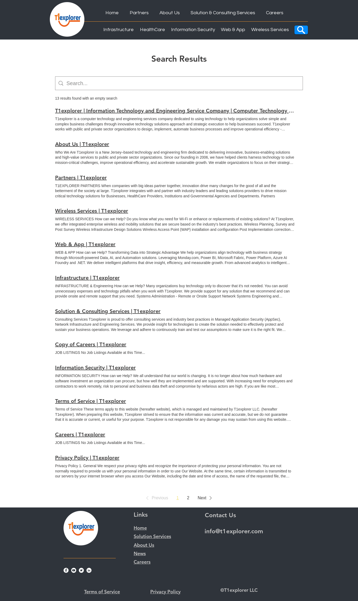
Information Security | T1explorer (95, 367)
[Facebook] (66, 570)
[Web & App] (233, 30)
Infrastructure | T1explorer (87, 278)
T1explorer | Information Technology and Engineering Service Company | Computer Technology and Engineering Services (174, 111)
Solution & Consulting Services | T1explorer (108, 311)
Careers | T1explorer (80, 434)
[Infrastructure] (118, 30)
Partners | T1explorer (81, 177)
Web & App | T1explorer (85, 244)
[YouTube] (73, 570)
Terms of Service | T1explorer (90, 401)
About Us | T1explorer (82, 144)
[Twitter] (81, 570)
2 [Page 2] (188, 498)
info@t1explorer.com (234, 531)
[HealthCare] (152, 30)
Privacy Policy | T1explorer (87, 458)
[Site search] (183, 83)
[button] (156, 498)
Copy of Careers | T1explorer (90, 344)
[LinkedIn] (88, 570)
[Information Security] (193, 30)
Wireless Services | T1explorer (91, 211)
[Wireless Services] (270, 30)
